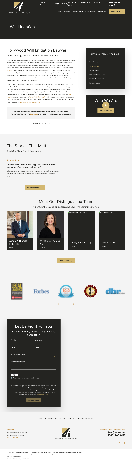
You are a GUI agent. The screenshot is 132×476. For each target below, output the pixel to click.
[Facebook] (124, 443)
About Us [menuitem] (67, 11)
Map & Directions (12, 438)
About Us (42, 418)
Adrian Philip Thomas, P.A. (37, 97)
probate (9, 70)
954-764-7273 (114, 3)
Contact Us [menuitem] (102, 11)
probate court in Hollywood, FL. (29, 102)
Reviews (64, 4)
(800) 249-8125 (116, 435)
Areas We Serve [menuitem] (90, 11)
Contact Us (89, 418)
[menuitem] (105, 62)
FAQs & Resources (65, 418)
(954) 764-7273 (116, 432)
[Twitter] (120, 443)
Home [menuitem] (59, 11)
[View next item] (73, 304)
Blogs (57, 4)
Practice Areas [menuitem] (78, 11)
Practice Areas (52, 418)
